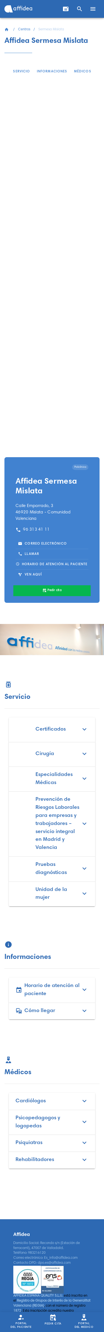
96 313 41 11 (33, 530)
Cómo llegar (52, 1011)
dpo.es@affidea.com (54, 1263)
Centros (24, 29)
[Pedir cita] (52, 590)
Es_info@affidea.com (61, 1258)
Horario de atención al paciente (52, 990)
